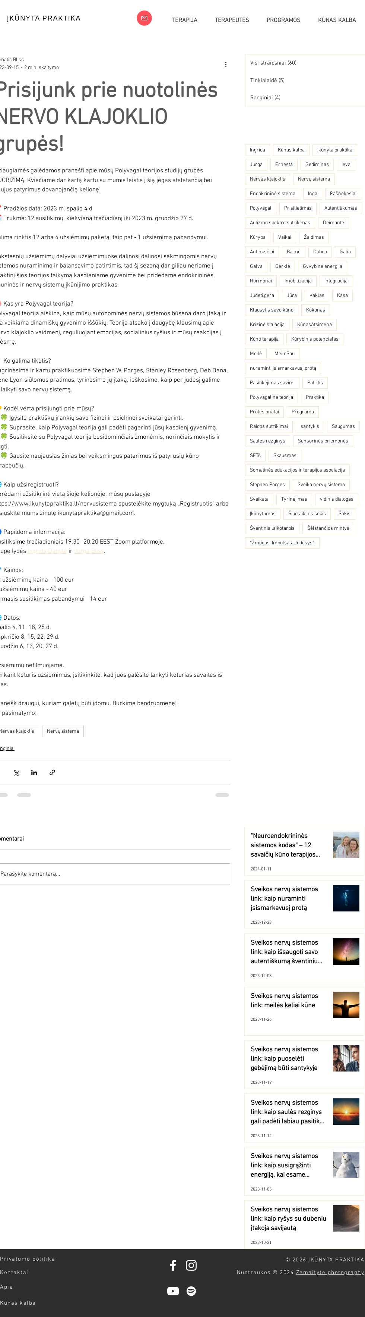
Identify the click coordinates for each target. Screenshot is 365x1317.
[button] (283, 20)
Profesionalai (264, 412)
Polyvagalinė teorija (271, 397)
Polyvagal (261, 208)
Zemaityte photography (330, 1272)
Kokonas (315, 310)
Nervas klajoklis (267, 179)
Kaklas (317, 296)
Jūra (292, 296)
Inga (312, 194)
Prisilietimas (298, 208)
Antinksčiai (262, 252)
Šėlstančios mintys (328, 528)
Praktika (315, 397)
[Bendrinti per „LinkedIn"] (34, 772)
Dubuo (320, 252)
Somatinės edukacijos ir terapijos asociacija (297, 470)
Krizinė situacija (267, 325)
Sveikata (259, 499)
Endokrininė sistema (272, 194)
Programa (303, 412)
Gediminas (317, 165)
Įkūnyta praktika (334, 150)
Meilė (256, 354)
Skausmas (284, 456)
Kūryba (258, 237)
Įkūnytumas (263, 514)
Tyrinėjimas (294, 499)
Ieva (346, 165)
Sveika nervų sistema (321, 485)
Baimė (294, 252)
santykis (310, 426)
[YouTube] (173, 1291)
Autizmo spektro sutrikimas (280, 223)
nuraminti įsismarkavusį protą (283, 368)
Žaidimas (314, 237)
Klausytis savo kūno (271, 310)
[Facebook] (173, 1265)
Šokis (344, 514)
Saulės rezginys (267, 441)
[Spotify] (191, 1291)
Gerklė (282, 266)
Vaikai (284, 237)
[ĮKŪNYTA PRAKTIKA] (44, 18)
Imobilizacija (298, 281)
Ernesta (284, 165)
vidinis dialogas (336, 499)
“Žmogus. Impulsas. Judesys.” (282, 543)
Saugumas (343, 426)
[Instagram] (191, 1265)
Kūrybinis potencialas (315, 339)
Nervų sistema (63, 731)
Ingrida (257, 150)
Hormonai (261, 281)
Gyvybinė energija (322, 266)
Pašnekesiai (343, 194)
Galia (345, 252)
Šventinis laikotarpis (272, 528)
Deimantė (333, 223)
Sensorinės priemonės (323, 441)
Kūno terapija (264, 339)
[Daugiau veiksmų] (225, 63)
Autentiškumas (340, 208)
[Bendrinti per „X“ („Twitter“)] (15, 772)
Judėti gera (262, 296)
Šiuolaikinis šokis (307, 514)
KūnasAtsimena (314, 325)
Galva (256, 266)
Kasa (342, 296)
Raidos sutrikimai (269, 426)
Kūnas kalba (291, 150)
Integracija (335, 281)
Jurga (256, 165)
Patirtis (315, 383)
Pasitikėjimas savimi (272, 383)
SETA (255, 456)
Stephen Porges (267, 485)
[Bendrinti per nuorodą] (52, 772)
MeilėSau (284, 354)
